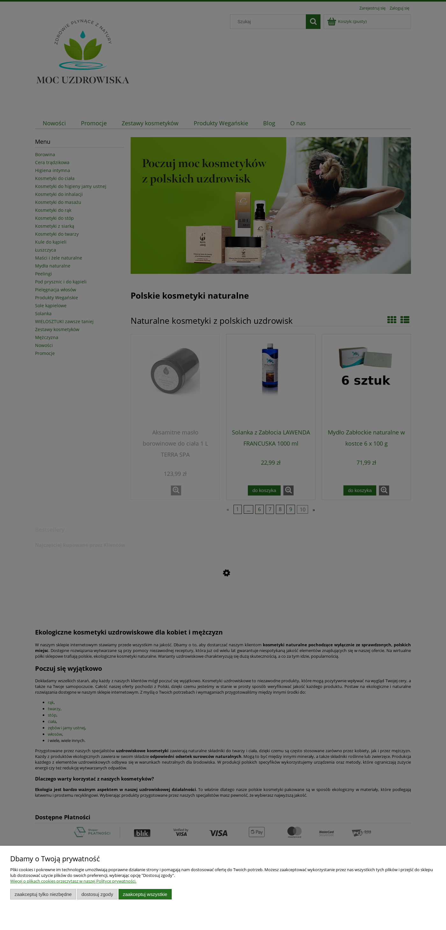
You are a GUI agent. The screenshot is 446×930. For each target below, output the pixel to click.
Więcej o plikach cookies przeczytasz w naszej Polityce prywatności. (73, 881)
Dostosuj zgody (97, 894)
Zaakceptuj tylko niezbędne (43, 894)
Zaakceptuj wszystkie (145, 894)
